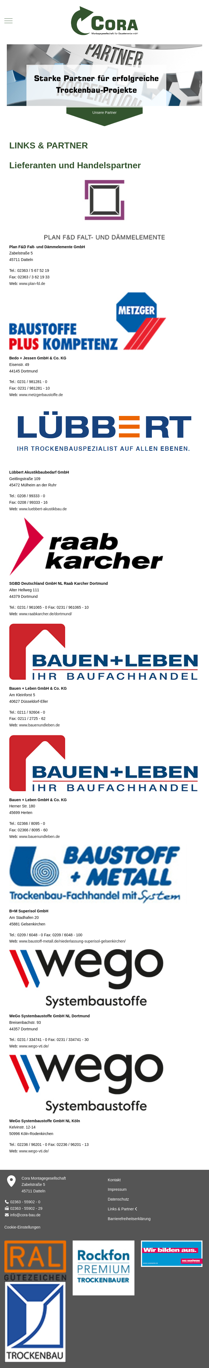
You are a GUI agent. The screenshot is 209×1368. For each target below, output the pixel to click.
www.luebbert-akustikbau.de (43, 509)
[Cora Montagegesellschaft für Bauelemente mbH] (104, 20)
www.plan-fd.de (32, 283)
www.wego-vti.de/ (34, 1046)
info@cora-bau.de (25, 1215)
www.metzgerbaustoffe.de (41, 395)
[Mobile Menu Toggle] (8, 21)
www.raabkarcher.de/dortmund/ (45, 614)
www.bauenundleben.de (39, 725)
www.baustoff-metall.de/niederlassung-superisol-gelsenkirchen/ (72, 941)
